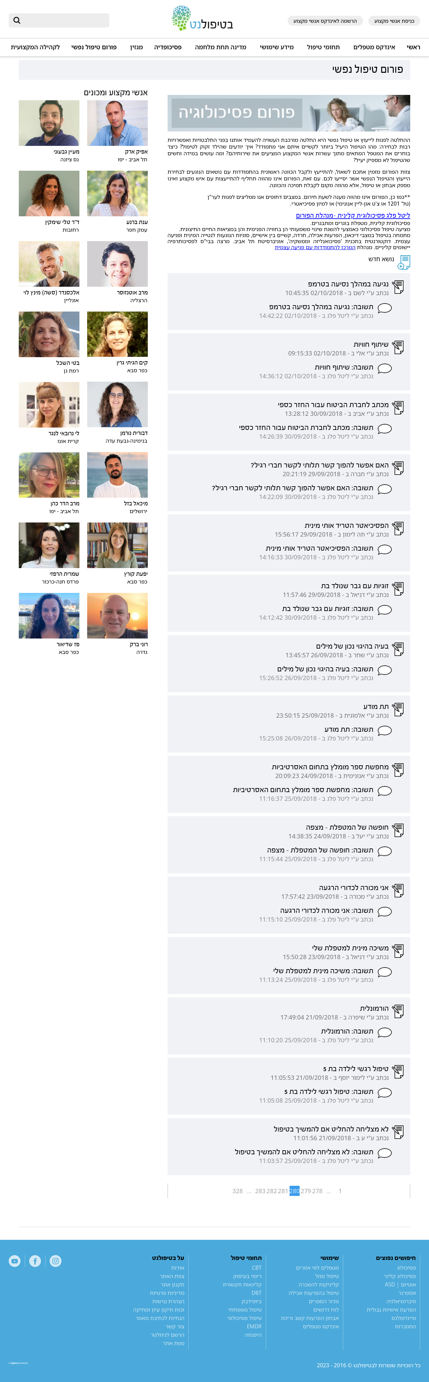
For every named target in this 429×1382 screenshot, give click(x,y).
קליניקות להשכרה (319, 1284)
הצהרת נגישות (168, 1301)
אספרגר (407, 1292)
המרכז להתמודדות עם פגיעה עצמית (315, 247)
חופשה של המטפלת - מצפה (347, 827)
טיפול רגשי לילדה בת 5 (356, 1068)
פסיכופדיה (168, 47)
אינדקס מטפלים (374, 47)
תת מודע (376, 706)
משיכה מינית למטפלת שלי (350, 948)
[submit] (17, 20)
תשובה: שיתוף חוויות (344, 367)
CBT (257, 1267)
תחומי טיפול (323, 47)
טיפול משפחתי (244, 1309)
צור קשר (175, 1326)
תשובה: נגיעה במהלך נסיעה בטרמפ (321, 307)
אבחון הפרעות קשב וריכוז (310, 1318)
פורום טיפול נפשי (94, 47)
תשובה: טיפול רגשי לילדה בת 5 (328, 1091)
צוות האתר (172, 1276)
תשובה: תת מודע (348, 729)
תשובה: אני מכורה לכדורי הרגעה (326, 910)
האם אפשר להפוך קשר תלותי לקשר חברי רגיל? (320, 465)
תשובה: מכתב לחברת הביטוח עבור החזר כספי (306, 427)
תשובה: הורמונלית (347, 1031)
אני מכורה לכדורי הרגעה (354, 887)
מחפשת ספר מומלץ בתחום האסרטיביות (330, 767)
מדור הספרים (324, 1301)
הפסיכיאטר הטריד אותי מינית (347, 525)
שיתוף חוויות (371, 344)
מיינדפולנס (403, 1318)
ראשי (413, 47)
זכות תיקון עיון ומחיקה (158, 1309)
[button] (373, 50)
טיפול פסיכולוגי (244, 1318)
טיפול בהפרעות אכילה (314, 1292)
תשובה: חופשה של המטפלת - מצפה (320, 850)
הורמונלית (374, 1008)
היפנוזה (253, 1334)
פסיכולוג (406, 1267)
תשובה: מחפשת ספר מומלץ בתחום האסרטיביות (303, 789)
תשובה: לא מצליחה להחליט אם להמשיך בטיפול (304, 1152)
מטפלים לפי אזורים (317, 1267)
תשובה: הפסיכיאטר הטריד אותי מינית (319, 548)
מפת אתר (173, 1343)
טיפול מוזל (327, 1276)
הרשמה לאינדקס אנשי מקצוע (325, 20)
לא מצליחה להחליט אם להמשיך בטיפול (331, 1129)
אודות (177, 1267)
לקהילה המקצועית (35, 47)
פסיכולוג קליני (400, 1276)
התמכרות (405, 1326)
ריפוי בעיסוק (247, 1276)
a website (30, 1365)
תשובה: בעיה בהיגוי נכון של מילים (325, 669)
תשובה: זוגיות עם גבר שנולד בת (327, 608)
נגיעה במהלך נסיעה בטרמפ (348, 284)
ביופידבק (252, 1301)
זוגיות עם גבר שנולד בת (355, 586)
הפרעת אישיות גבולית (391, 1309)
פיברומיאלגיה (401, 1301)
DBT (257, 1292)
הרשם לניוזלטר (168, 1334)
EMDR (254, 1326)
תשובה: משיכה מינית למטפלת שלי (323, 971)
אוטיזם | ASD (400, 1284)
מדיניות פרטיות (167, 1292)
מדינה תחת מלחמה (220, 47)
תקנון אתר (172, 1284)
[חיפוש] (63, 20)
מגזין (136, 47)
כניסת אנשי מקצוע (394, 20)
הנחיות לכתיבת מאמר (159, 1318)
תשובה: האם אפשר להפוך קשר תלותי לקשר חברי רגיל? (292, 488)
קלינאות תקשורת (242, 1284)
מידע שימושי (277, 47)
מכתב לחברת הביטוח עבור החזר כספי (333, 404)
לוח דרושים (326, 1309)
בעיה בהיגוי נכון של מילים (352, 646)
